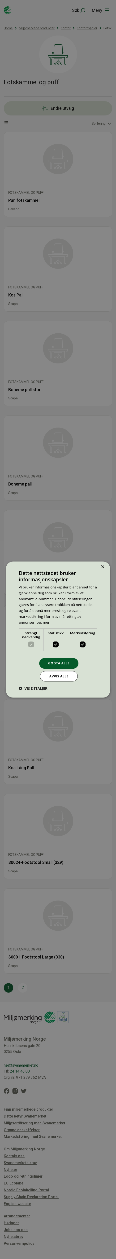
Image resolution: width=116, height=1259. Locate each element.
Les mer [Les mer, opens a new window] (43, 622)
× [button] (102, 567)
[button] (33, 688)
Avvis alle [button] (58, 676)
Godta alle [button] (58, 663)
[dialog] (58, 629)
